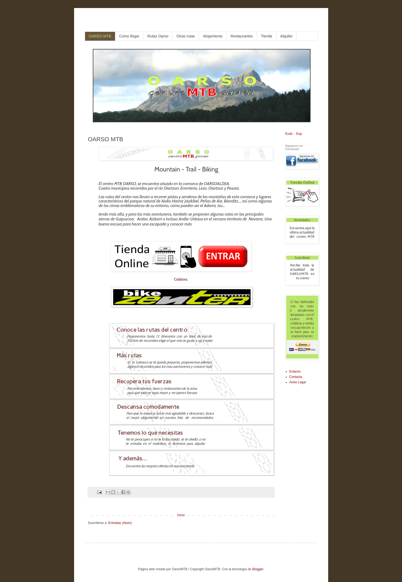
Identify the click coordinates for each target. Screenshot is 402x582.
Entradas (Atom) (120, 523)
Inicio (181, 515)
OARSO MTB (100, 36)
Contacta (295, 377)
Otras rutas (186, 36)
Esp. (299, 134)
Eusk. (289, 134)
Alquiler (286, 36)
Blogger (257, 569)
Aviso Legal (297, 382)
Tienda (266, 36)
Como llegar (129, 36)
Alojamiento (213, 36)
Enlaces (295, 371)
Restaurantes (242, 36)
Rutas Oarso (158, 36)
